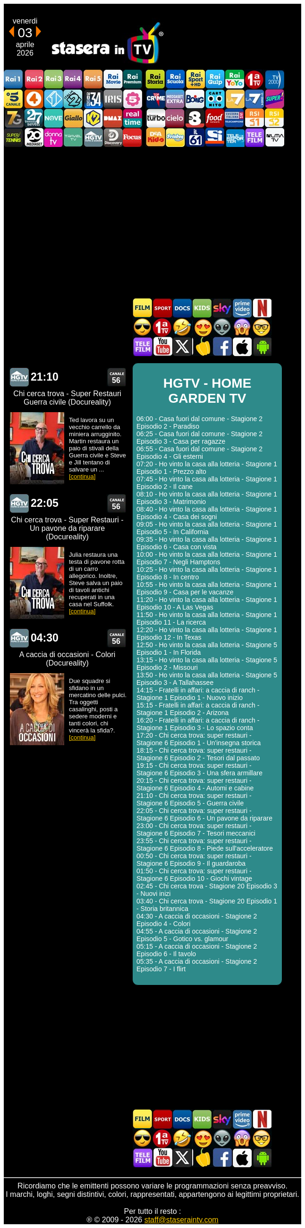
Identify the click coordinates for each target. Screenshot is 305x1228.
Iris (113, 98)
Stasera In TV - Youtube (162, 346)
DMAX (113, 118)
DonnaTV (53, 137)
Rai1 (14, 79)
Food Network (215, 118)
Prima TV (254, 79)
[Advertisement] (152, 222)
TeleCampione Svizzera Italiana (235, 118)
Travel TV (73, 137)
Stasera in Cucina (202, 346)
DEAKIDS (155, 137)
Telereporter (235, 137)
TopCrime (155, 98)
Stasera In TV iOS (242, 346)
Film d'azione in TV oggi (142, 327)
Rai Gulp (215, 79)
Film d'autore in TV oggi (261, 327)
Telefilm (254, 137)
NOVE (53, 118)
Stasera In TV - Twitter (182, 346)
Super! (274, 98)
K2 (93, 118)
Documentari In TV (182, 307)
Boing (195, 98)
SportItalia (215, 137)
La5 (133, 98)
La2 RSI (274, 118)
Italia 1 (53, 98)
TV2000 (274, 79)
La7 (235, 98)
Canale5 (14, 98)
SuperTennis (14, 137)
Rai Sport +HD (195, 79)
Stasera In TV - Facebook (222, 346)
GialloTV (73, 118)
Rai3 (53, 79)
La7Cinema (254, 98)
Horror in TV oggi (242, 327)
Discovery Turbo (155, 118)
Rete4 (33, 98)
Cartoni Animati (202, 307)
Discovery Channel (113, 137)
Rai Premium (133, 79)
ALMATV (274, 137)
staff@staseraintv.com (181, 1220)
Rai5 (93, 79)
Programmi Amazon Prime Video (242, 307)
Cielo (175, 118)
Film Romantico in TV (202, 327)
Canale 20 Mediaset (33, 137)
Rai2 (33, 79)
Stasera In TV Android (261, 346)
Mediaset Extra (175, 98)
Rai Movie (113, 79)
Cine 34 (93, 98)
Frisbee (175, 137)
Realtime (133, 118)
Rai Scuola (175, 79)
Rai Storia (155, 79)
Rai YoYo (235, 79)
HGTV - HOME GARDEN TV (19, 377)
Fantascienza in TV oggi (222, 327)
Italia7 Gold (14, 118)
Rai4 (73, 79)
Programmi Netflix (261, 307)
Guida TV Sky (222, 307)
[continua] (82, 476)
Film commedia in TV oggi (182, 327)
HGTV (93, 137)
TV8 (195, 118)
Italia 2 (73, 98)
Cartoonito (215, 98)
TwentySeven (33, 118)
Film (142, 307)
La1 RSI (254, 118)
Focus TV (133, 137)
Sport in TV (162, 307)
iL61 (195, 137)
